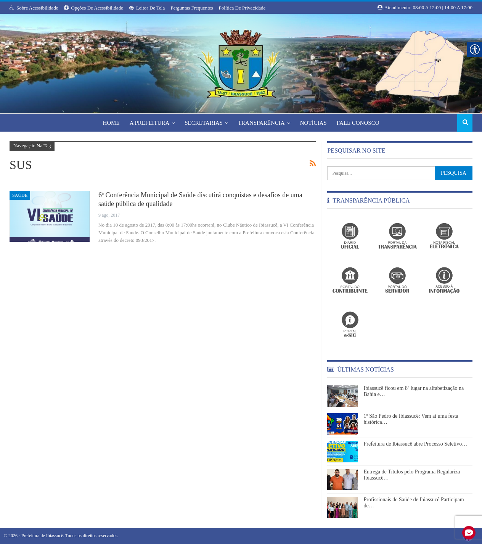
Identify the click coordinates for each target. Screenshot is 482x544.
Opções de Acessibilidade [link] (93, 8)
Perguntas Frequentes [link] (191, 8)
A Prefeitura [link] (148, 123)
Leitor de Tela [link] (147, 8)
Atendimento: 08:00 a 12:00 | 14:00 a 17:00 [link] (425, 7)
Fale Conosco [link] (361, 123)
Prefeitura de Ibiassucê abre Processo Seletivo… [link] (415, 444)
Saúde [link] (19, 195)
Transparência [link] (262, 123)
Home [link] (108, 123)
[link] (241, 61)
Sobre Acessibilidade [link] (34, 8)
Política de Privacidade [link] (242, 8)
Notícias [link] (315, 123)
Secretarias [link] (203, 123)
